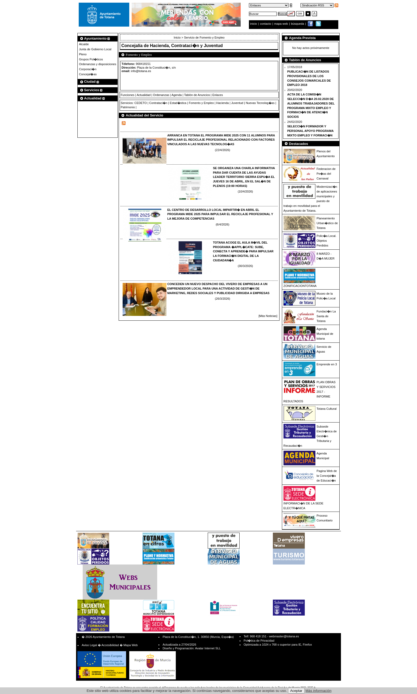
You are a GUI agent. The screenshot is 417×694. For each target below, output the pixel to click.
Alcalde (84, 44)
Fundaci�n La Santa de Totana (326, 316)
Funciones (128, 95)
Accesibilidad (110, 645)
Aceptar (296, 691)
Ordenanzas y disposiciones (97, 64)
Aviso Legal (89, 645)
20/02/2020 (311, 103)
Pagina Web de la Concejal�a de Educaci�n (326, 475)
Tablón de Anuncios (197, 95)
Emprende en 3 (326, 364)
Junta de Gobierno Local (95, 49)
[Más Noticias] (267, 315)
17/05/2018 (309, 75)
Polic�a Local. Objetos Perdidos (326, 240)
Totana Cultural (326, 408)
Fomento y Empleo (201, 102)
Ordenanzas (161, 95)
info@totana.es (141, 71)
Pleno (83, 54)
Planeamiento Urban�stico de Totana (327, 223)
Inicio (177, 37)
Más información (319, 691)
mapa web (281, 23)
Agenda (177, 95)
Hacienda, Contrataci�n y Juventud (186, 45)
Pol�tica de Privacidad (259, 640)
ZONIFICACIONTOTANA (300, 285)
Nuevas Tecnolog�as (260, 102)
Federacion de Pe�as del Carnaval (326, 173)
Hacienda (222, 102)
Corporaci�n (88, 69)
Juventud (237, 102)
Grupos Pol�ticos (91, 59)
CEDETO (140, 102)
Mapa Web (130, 645)
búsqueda (298, 23)
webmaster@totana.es (284, 636)
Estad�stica (178, 102)
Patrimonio (128, 107)
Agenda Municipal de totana (324, 333)
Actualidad (144, 95)
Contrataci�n (158, 102)
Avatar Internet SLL (207, 648)
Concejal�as (88, 74)
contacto (265, 23)
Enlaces (217, 95)
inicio (254, 23)
